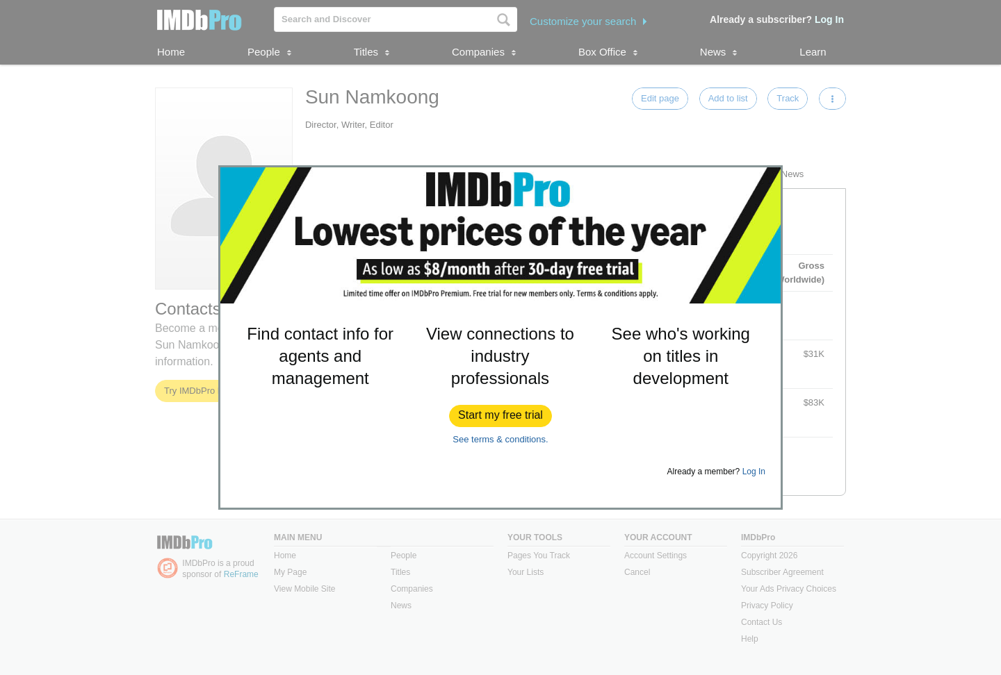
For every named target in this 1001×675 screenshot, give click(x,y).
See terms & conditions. (500, 439)
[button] (500, 416)
